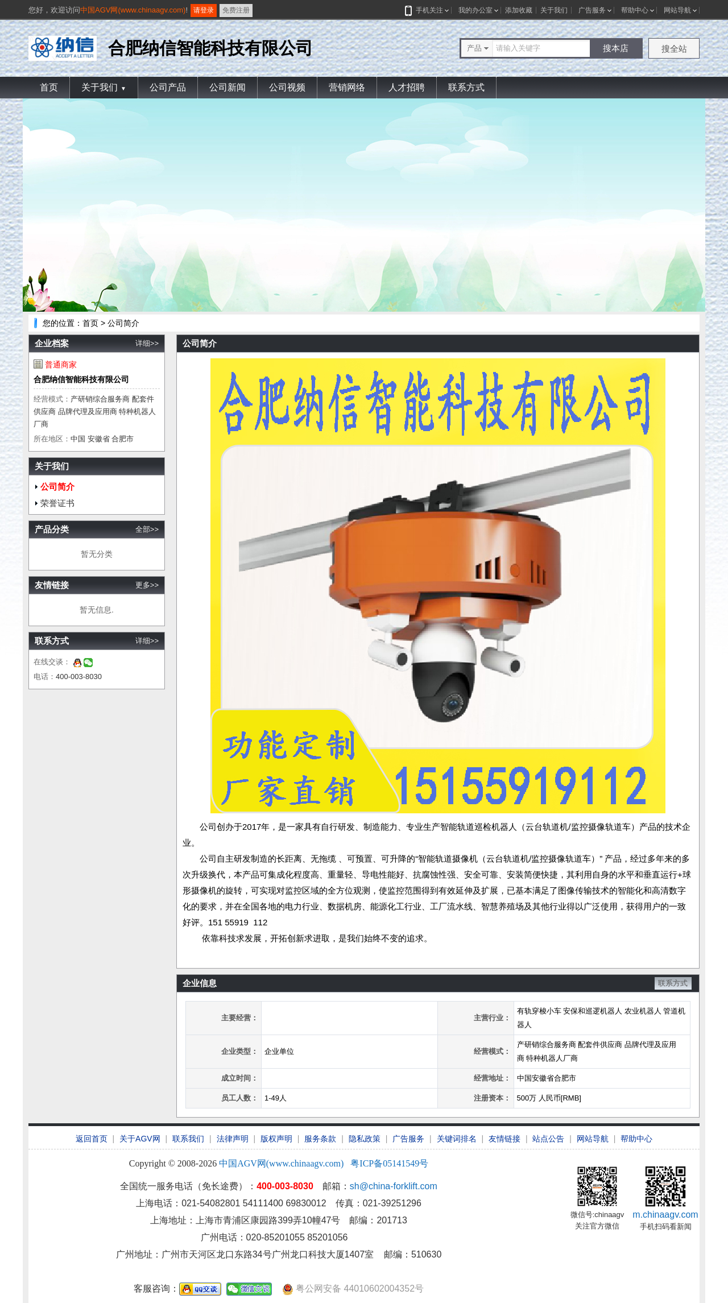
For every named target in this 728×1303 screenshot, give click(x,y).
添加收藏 (518, 10)
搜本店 (615, 48)
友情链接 (504, 1138)
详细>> (147, 343)
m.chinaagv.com (665, 1214)
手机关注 (427, 10)
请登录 (203, 10)
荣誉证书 (57, 503)
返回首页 (91, 1138)
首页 (49, 87)
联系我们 (188, 1138)
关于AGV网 (139, 1138)
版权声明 (276, 1138)
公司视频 (287, 87)
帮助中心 (634, 10)
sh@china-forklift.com (393, 1186)
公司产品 (168, 87)
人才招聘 (406, 87)
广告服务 (592, 10)
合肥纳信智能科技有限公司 (81, 379)
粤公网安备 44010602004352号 (353, 1289)
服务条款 (320, 1138)
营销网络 (347, 87)
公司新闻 (227, 87)
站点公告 (548, 1138)
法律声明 (233, 1138)
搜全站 (674, 48)
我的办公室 (475, 10)
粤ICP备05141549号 (389, 1163)
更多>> (147, 585)
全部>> (147, 529)
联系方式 (466, 87)
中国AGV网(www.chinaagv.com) (132, 10)
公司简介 (57, 486)
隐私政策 (364, 1138)
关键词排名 (457, 1138)
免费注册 (236, 10)
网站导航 (677, 10)
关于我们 (554, 10)
